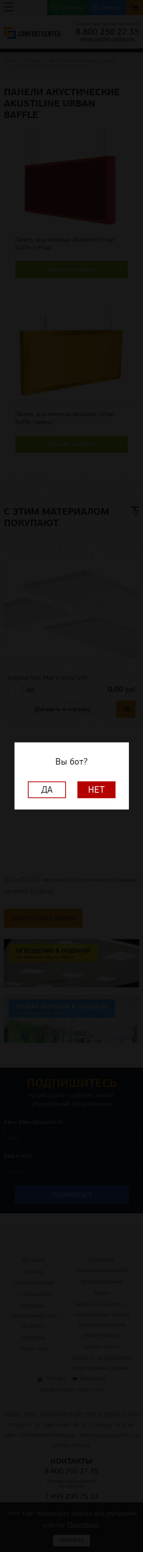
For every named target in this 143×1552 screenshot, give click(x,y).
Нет (96, 790)
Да (47, 790)
